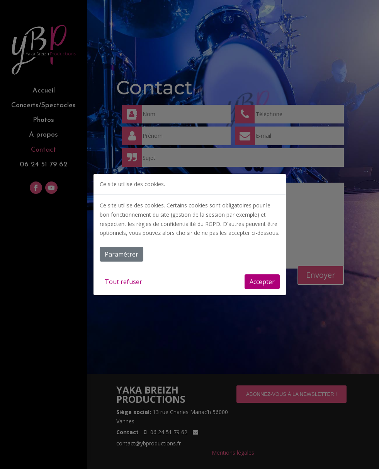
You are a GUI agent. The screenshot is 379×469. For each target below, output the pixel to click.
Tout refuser (123, 281)
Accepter (262, 281)
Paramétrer (121, 254)
